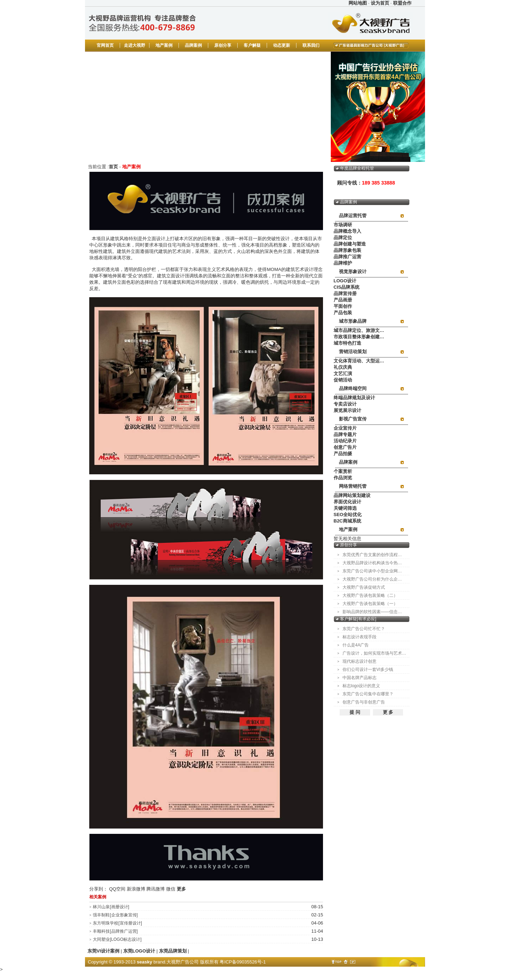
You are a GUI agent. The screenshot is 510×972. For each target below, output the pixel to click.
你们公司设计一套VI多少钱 (367, 669)
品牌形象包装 (347, 250)
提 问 (355, 712)
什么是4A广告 (355, 645)
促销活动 (343, 380)
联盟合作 (402, 3)
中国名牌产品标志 (359, 677)
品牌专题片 (345, 434)
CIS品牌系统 (347, 287)
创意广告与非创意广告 (363, 702)
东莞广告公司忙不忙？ (363, 628)
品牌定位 (343, 237)
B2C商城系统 (347, 521)
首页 (113, 166)
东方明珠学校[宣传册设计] (117, 923)
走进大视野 (134, 45)
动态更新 (281, 45)
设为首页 (380, 3)
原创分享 (222, 45)
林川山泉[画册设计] (111, 906)
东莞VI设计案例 (103, 951)
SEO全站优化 (348, 514)
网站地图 (357, 3)
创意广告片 (345, 447)
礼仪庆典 (343, 367)
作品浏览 (343, 477)
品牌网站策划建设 (352, 495)
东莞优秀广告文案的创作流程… (372, 554)
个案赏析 (343, 471)
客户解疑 (252, 45)
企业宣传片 (345, 428)
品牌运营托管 (353, 215)
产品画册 (343, 300)
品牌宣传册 (345, 293)
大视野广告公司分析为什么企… (372, 579)
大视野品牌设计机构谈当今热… (372, 562)
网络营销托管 (353, 486)
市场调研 (343, 224)
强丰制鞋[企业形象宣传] (115, 914)
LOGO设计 (345, 280)
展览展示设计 (347, 410)
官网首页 (105, 45)
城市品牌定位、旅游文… (359, 330)
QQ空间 (117, 889)
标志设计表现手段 (359, 636)
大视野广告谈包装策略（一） (370, 603)
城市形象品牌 (353, 321)
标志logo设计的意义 (361, 685)
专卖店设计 (345, 404)
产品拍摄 (343, 453)
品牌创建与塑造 (350, 244)
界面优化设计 (347, 501)
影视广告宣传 (353, 419)
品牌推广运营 (347, 256)
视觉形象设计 (353, 271)
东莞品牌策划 (173, 951)
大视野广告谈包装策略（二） (370, 595)
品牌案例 (193, 45)
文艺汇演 (343, 373)
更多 (181, 889)
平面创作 (343, 306)
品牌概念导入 (347, 231)
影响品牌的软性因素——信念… (372, 611)
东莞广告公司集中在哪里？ (367, 693)
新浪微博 (136, 889)
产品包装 (343, 312)
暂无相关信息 (347, 538)
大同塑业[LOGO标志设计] (117, 939)
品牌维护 (343, 263)
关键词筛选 (345, 508)
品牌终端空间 (353, 388)
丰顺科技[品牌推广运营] (115, 931)
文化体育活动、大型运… (359, 360)
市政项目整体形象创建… (359, 336)
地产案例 (163, 45)
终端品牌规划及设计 (354, 397)
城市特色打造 (347, 343)
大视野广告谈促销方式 (363, 587)
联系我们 (310, 45)
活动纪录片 (345, 440)
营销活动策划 (353, 351)
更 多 (388, 712)
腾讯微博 (155, 889)
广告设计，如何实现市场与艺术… (374, 653)
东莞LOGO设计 (139, 951)
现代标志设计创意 (359, 661)
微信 (170, 889)
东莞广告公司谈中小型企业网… (372, 571)
